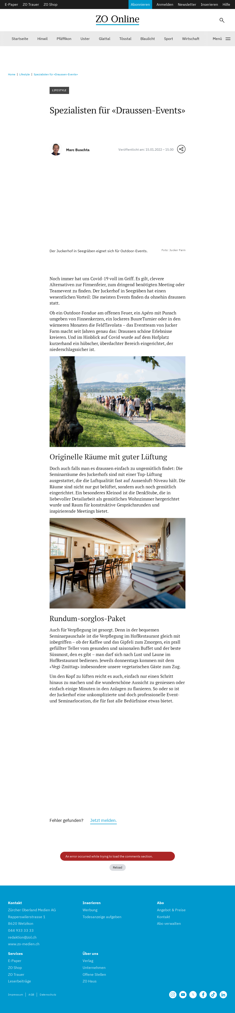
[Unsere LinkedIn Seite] (223, 994)
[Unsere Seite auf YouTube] (183, 994)
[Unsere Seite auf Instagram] (172, 994)
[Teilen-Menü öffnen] (181, 149)
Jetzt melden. (103, 820)
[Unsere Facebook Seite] (203, 994)
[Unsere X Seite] (193, 994)
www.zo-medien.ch (23, 944)
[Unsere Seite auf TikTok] (213, 994)
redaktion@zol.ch (22, 937)
